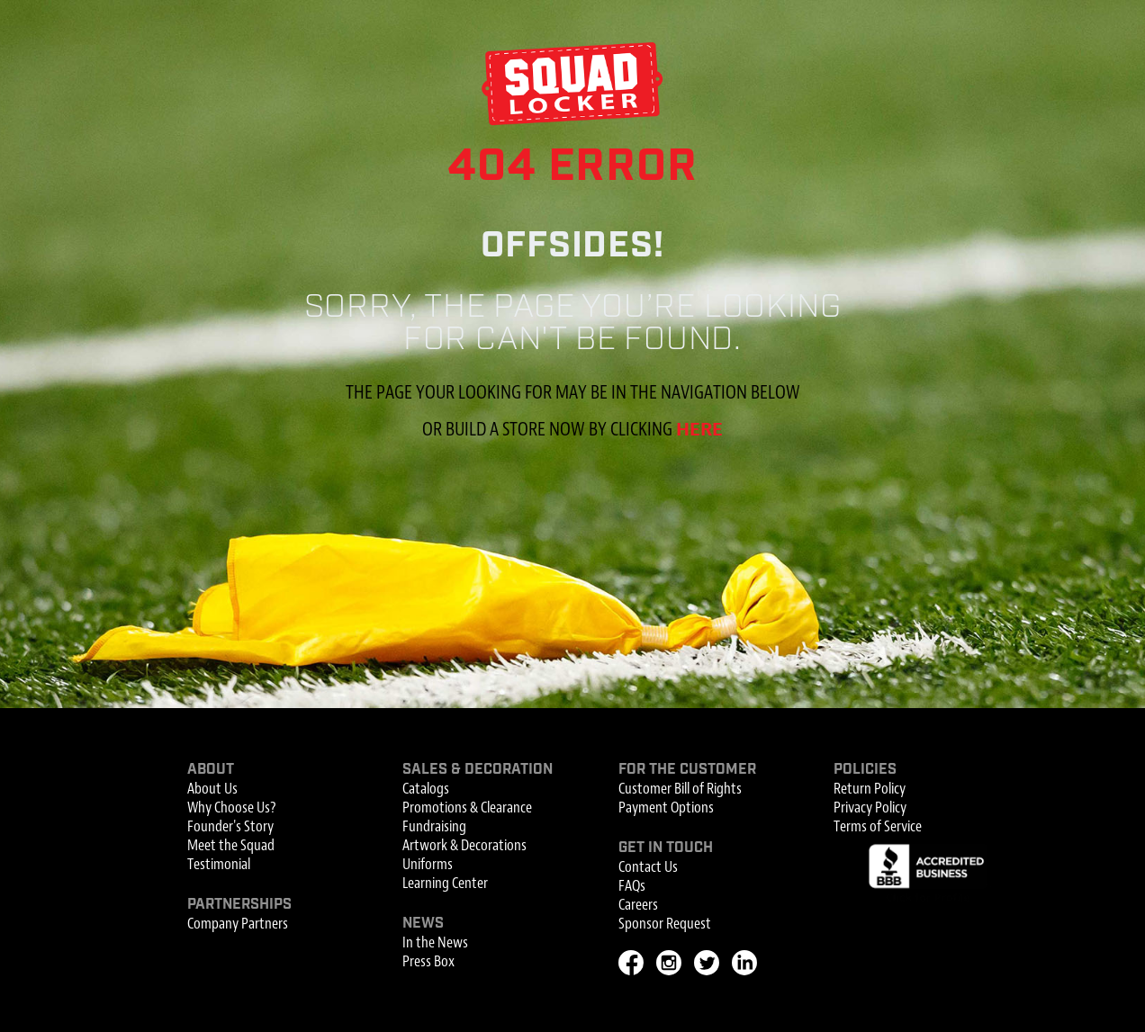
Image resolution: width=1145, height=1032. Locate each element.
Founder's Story (230, 826)
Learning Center (445, 883)
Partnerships (239, 904)
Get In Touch (665, 848)
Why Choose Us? (231, 807)
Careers (638, 904)
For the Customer (687, 769)
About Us (212, 788)
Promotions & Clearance (467, 807)
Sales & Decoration (477, 769)
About (210, 769)
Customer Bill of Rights (680, 788)
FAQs (631, 885)
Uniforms (427, 864)
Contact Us (648, 866)
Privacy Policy (870, 807)
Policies (865, 769)
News (423, 923)
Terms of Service (878, 826)
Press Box (428, 961)
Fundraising (434, 826)
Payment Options (666, 807)
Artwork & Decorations (464, 845)
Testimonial (218, 864)
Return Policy (870, 788)
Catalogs (425, 788)
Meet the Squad (231, 845)
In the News (435, 942)
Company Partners (237, 923)
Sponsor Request (664, 923)
